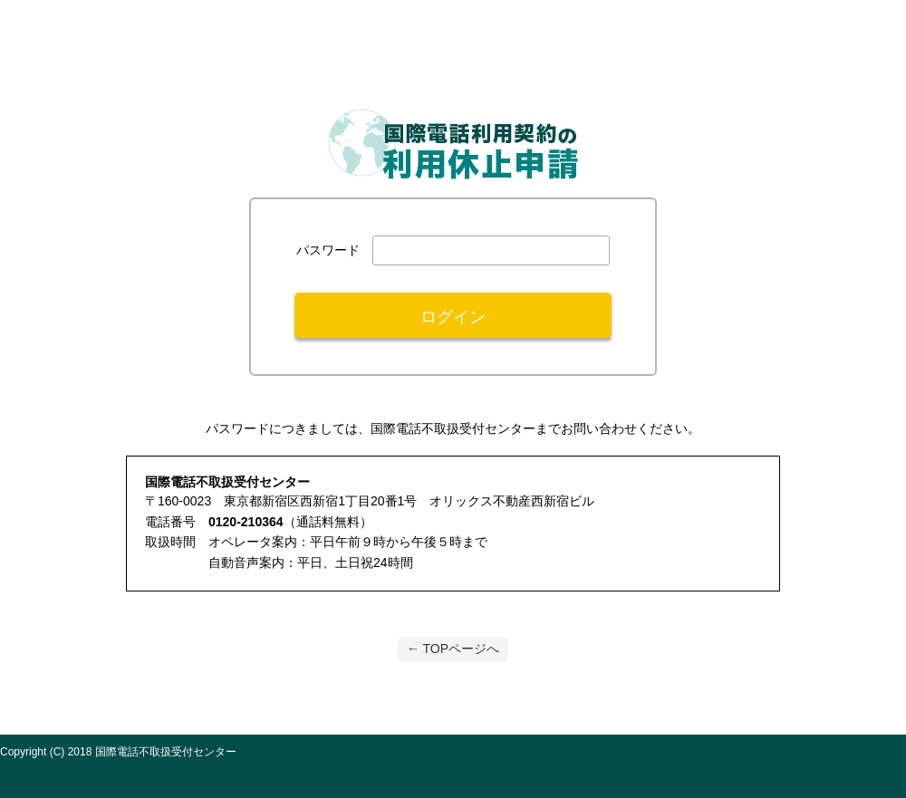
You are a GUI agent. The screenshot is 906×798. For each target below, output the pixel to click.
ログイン (453, 317)
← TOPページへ (453, 648)
